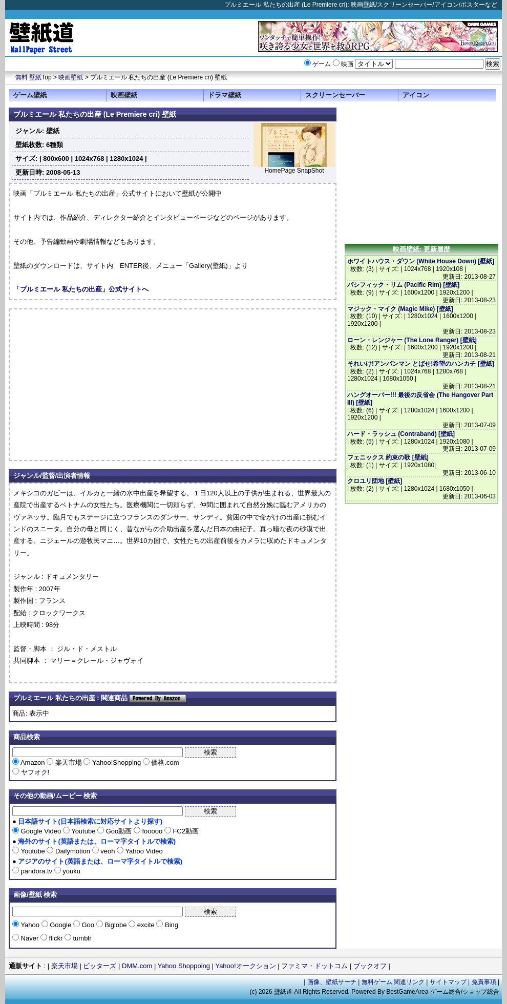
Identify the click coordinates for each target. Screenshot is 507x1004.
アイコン (416, 95)
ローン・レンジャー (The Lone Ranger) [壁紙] (412, 340)
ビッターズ (99, 966)
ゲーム (321, 64)
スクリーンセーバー (335, 95)
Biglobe (116, 925)
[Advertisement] (99, 384)
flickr (56, 938)
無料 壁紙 (28, 77)
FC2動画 (185, 831)
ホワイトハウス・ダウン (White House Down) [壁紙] (420, 261)
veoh (108, 851)
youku (70, 871)
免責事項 (484, 982)
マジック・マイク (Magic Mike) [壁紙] (400, 308)
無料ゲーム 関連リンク (393, 982)
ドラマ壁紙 (224, 95)
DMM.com (137, 966)
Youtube (83, 831)
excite (145, 925)
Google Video (41, 831)
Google (60, 925)
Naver (29, 938)
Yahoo (30, 925)
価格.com (164, 762)
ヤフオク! (34, 772)
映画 (347, 64)
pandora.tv (36, 871)
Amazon (33, 762)
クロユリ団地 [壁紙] (374, 481)
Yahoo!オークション (245, 966)
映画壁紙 (70, 77)
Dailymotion (72, 851)
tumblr (81, 938)
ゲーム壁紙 (30, 95)
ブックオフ (370, 966)
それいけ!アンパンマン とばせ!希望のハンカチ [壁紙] (420, 363)
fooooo (152, 831)
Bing (170, 925)
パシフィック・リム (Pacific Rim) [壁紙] (403, 284)
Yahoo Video (143, 851)
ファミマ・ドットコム (314, 966)
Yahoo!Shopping (116, 762)
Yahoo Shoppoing (184, 966)
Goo (88, 925)
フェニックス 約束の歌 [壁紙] (388, 457)
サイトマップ (448, 982)
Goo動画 (119, 831)
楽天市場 (68, 762)
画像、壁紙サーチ (331, 982)
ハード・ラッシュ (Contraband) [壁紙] (401, 433)
